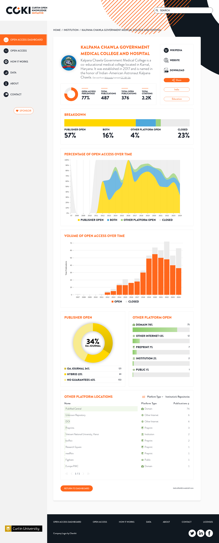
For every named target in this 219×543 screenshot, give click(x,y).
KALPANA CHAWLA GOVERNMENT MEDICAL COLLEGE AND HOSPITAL (121, 30)
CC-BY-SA (125, 77)
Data (148, 521)
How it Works (126, 521)
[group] (23, 39)
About (166, 521)
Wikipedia (108, 77)
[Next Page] (83, 473)
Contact (186, 521)
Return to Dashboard (76, 488)
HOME (57, 30)
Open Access (100, 521)
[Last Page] (88, 473)
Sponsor (23, 110)
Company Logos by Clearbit (64, 533)
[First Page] (66, 473)
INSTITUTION (71, 30)
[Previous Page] (71, 473)
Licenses (208, 521)
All (143, 396)
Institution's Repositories (177, 396)
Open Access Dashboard (67, 521)
